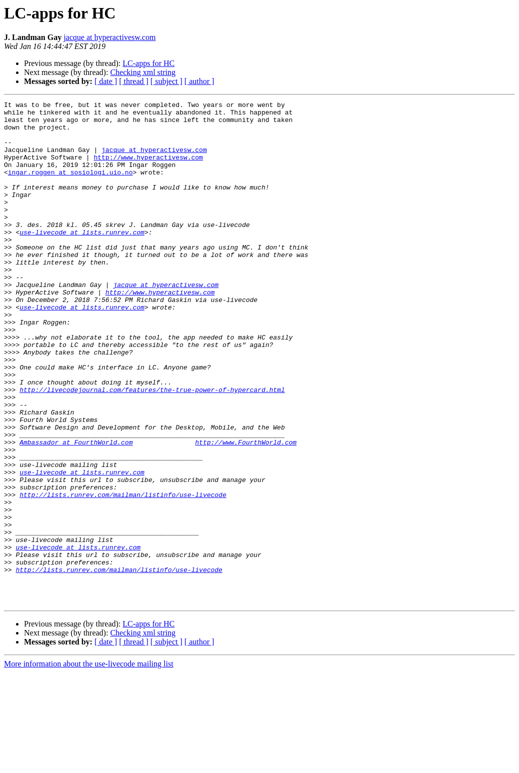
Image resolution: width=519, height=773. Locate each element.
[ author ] (199, 81)
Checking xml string (143, 72)
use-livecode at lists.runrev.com (82, 259)
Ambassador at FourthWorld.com (76, 511)
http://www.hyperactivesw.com (148, 169)
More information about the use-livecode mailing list (89, 764)
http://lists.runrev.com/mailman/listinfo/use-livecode (123, 574)
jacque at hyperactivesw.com (110, 37)
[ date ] (105, 81)
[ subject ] (166, 81)
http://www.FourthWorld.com (245, 511)
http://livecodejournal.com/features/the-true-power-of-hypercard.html (152, 448)
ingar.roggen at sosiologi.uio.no (70, 187)
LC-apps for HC (148, 63)
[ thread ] (133, 81)
